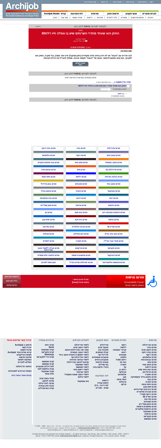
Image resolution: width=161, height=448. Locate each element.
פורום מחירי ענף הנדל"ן (113, 241)
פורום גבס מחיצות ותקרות (48, 162)
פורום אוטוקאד (113, 191)
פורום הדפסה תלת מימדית (48, 255)
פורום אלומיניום (48, 155)
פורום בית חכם (81, 219)
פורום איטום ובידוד (48, 191)
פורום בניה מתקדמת (48, 198)
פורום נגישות (113, 219)
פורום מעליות (48, 234)
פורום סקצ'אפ (114, 248)
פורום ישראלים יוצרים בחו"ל (81, 262)
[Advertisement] (98, 125)
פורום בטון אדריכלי (48, 184)
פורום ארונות (81, 205)
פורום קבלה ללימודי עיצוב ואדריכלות (48, 249)
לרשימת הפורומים (12, 277)
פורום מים (81, 169)
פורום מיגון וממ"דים (48, 205)
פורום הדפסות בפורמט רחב (113, 212)
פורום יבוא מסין (81, 212)
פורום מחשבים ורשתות (81, 255)
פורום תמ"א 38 (113, 227)
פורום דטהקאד (113, 255)
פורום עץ (48, 212)
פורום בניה (81, 148)
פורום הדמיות (113, 205)
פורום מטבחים (81, 184)
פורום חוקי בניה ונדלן (113, 234)
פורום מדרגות (48, 227)
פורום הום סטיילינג (81, 234)
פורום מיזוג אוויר (81, 162)
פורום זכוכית (81, 191)
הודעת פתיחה (11, 285)
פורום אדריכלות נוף (114, 169)
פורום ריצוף (81, 155)
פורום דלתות (81, 177)
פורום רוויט (113, 198)
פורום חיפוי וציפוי (48, 177)
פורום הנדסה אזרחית (113, 177)
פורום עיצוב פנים (113, 155)
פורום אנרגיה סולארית (81, 227)
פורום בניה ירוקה (48, 148)
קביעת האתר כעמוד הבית (21, 375)
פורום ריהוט (81, 198)
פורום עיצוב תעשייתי (113, 162)
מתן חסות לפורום (48, 262)
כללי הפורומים (11, 281)
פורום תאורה (81, 241)
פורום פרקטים (81, 248)
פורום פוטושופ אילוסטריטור (113, 262)
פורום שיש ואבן (48, 219)
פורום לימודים (48, 241)
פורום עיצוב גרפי (113, 184)
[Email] (75, 282)
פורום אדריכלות (113, 148)
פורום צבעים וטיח (48, 169)
